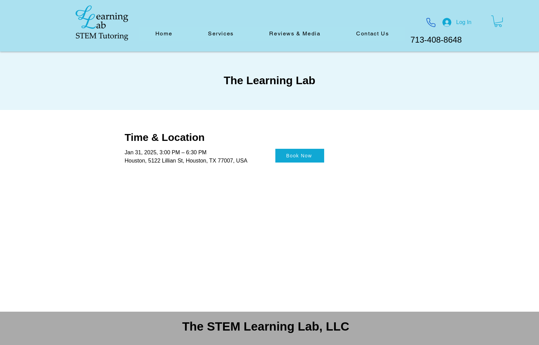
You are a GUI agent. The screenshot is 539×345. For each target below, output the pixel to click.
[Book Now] (299, 156)
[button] (498, 21)
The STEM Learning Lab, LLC (265, 326)
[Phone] (431, 22)
